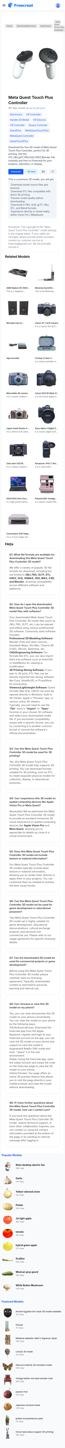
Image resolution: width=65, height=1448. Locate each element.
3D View (31, 171)
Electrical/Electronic (26, 26)
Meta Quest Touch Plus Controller (59, 26)
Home (9, 26)
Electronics (45, 26)
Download (16, 171)
